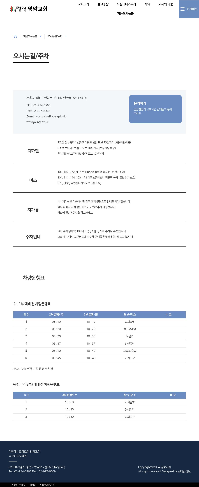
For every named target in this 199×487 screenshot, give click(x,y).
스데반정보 (184, 471)
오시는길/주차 (57, 36)
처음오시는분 (125, 13)
